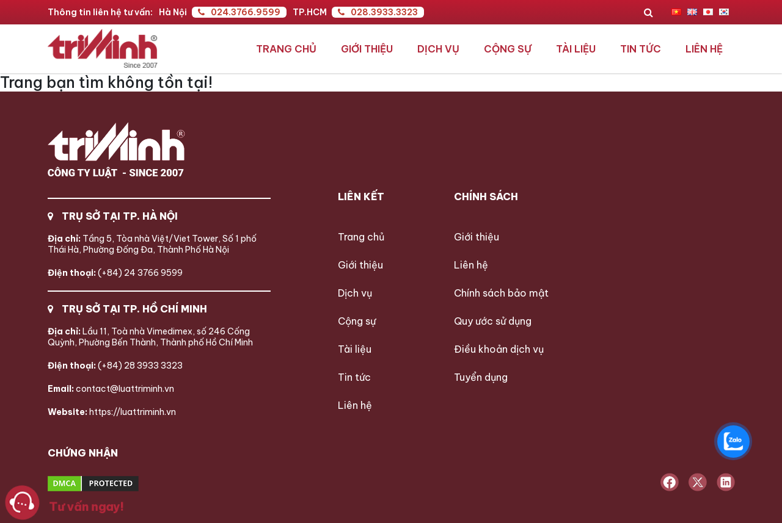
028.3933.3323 (378, 12)
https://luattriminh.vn (112, 411)
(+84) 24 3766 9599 (115, 272)
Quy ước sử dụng (493, 321)
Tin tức (640, 49)
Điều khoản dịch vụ (499, 349)
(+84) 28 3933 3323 (115, 365)
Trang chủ (286, 49)
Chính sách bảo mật (501, 293)
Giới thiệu (367, 49)
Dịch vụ (438, 49)
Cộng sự (508, 49)
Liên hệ (704, 49)
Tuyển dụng (481, 377)
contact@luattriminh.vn (111, 388)
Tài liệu (576, 49)
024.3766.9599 (239, 12)
